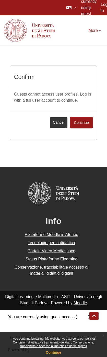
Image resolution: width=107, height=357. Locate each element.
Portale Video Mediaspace (51, 251)
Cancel (59, 122)
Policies (15, 329)
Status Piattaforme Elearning (52, 259)
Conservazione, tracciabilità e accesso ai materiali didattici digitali (57, 344)
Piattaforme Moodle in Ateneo (51, 234)
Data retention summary (30, 323)
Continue (53, 352)
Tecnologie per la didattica (51, 243)
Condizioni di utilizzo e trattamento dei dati (42, 342)
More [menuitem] (93, 30)
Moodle (80, 303)
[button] (71, 7)
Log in (82, 317)
